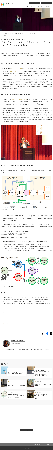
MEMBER (42, 6)
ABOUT (27, 6)
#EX (4, 331)
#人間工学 (28, 331)
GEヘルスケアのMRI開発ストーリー (19, 99)
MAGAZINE (32, 6)
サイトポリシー (47, 444)
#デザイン (24, 331)
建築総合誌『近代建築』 (15, 71)
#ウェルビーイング (18, 331)
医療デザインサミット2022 (16, 68)
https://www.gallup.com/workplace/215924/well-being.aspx (13, 323)
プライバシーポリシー (38, 444)
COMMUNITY (48, 6)
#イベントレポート (11, 331)
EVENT (37, 6)
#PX (6, 331)
